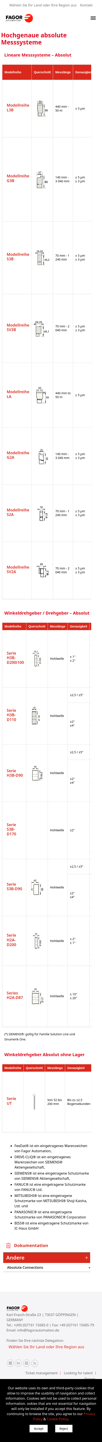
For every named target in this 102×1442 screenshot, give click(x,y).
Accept (38, 1429)
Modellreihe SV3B (18, 327)
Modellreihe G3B (18, 178)
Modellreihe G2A (18, 455)
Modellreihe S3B (18, 257)
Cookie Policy (57, 1419)
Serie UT (11, 1101)
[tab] (46, 1257)
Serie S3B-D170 (11, 829)
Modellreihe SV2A (18, 569)
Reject (64, 1429)
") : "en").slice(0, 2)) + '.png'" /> (67, 1268)
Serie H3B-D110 (11, 715)
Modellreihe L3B (18, 107)
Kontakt (86, 5)
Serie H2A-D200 (11, 940)
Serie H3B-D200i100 (15, 657)
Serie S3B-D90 (14, 886)
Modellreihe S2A (18, 512)
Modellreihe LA (18, 394)
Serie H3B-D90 (15, 773)
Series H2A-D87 (15, 995)
